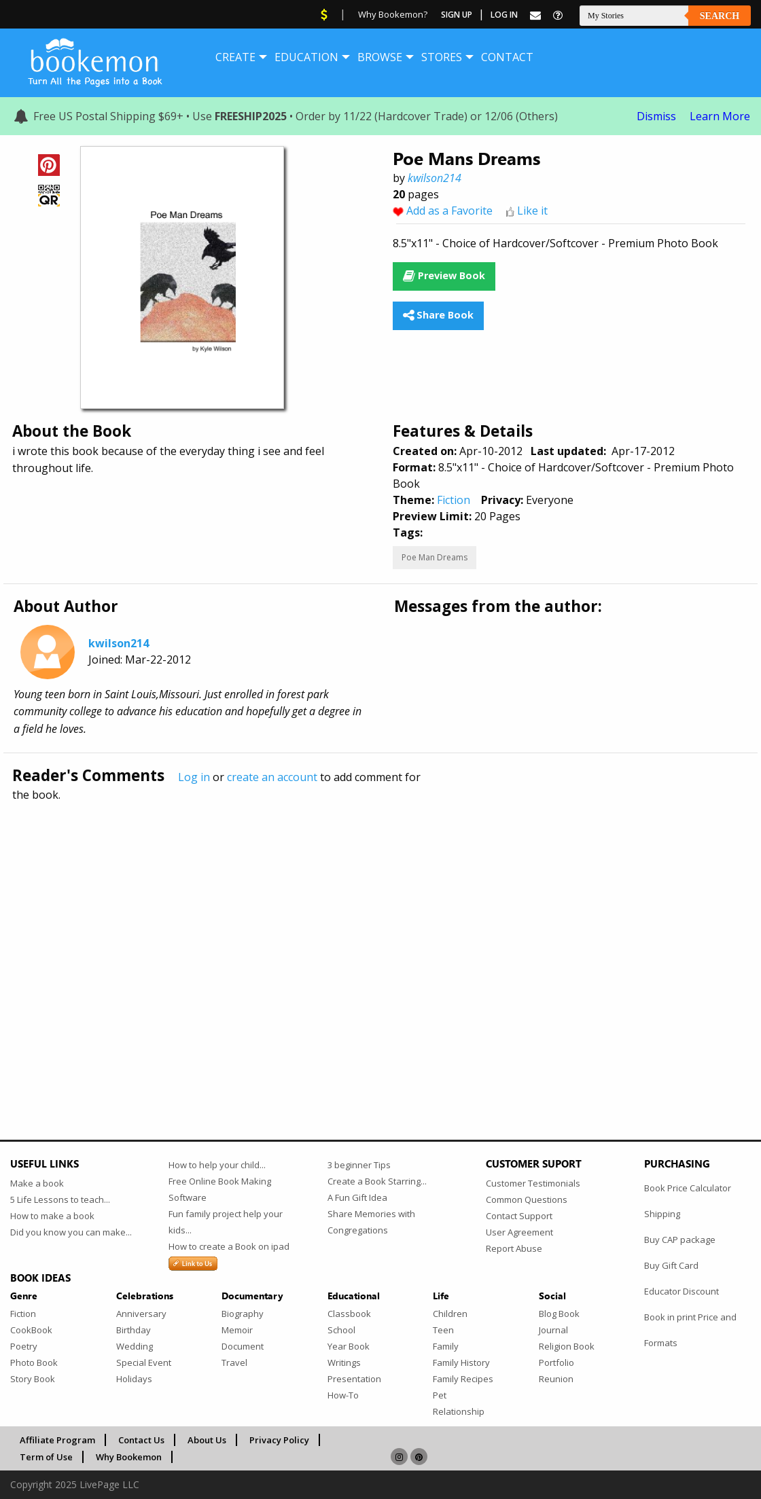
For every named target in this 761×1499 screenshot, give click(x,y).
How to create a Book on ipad (229, 1246)
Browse (379, 57)
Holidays (134, 1379)
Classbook (349, 1313)
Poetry (23, 1346)
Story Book (32, 1379)
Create (235, 57)
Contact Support (519, 1216)
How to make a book (52, 1216)
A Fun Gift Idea (357, 1197)
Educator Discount (681, 1291)
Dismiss (656, 116)
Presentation (354, 1379)
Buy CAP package (679, 1239)
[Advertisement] (380, 941)
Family (446, 1346)
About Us (207, 1440)
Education (306, 57)
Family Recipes (463, 1379)
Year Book (349, 1346)
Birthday (133, 1330)
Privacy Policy (279, 1440)
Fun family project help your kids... (226, 1222)
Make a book (37, 1183)
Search (719, 16)
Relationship (458, 1411)
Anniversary (141, 1313)
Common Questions (526, 1199)
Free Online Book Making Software (220, 1189)
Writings (344, 1362)
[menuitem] (235, 57)
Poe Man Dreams (434, 557)
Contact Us (141, 1440)
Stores (441, 57)
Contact (507, 57)
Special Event (143, 1362)
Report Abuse (514, 1248)
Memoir (237, 1330)
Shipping (662, 1214)
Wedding (134, 1346)
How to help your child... (217, 1165)
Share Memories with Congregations (371, 1222)
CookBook (31, 1330)
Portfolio (556, 1362)
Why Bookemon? (392, 14)
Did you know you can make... (71, 1232)
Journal (553, 1330)
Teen (443, 1330)
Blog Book (559, 1313)
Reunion (556, 1379)
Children (450, 1313)
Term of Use (46, 1457)
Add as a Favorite (449, 210)
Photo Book (34, 1362)
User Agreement (519, 1232)
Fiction (453, 499)
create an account (272, 777)
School (341, 1330)
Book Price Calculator (687, 1188)
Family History (461, 1362)
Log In (504, 14)
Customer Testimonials (533, 1183)
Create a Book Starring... (377, 1181)
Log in (194, 777)
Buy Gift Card (671, 1265)
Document (243, 1346)
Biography (243, 1313)
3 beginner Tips (359, 1165)
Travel (234, 1362)
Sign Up (456, 14)
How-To (343, 1395)
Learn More (720, 116)
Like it (532, 210)
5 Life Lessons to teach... (60, 1199)
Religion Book (567, 1346)
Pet (439, 1395)
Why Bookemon (129, 1457)
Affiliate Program (57, 1440)
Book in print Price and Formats (690, 1330)
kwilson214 (434, 177)
